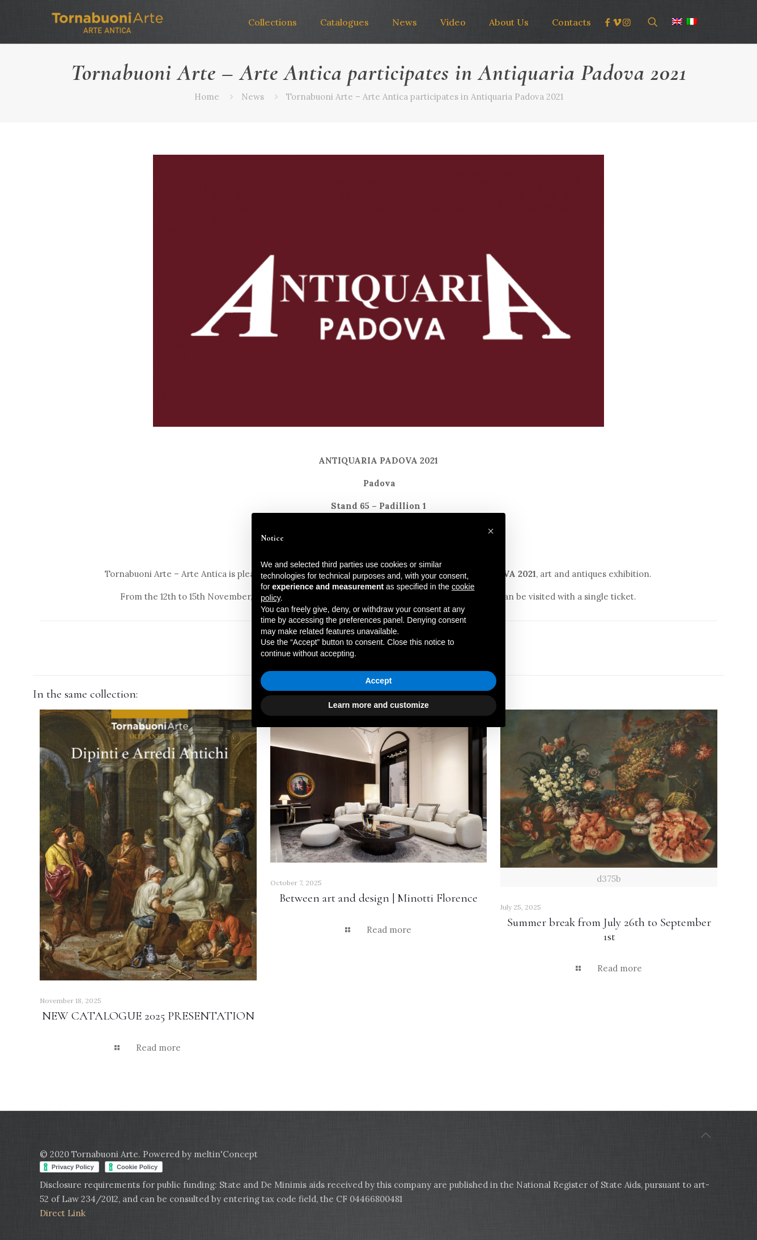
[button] (491, 531)
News (252, 96)
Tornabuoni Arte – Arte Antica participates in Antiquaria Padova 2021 (424, 96)
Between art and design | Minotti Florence (378, 898)
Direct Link (63, 1213)
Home (206, 96)
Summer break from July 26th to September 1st (609, 929)
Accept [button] (378, 680)
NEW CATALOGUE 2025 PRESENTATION (148, 1016)
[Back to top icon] (705, 1135)
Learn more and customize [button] (378, 705)
